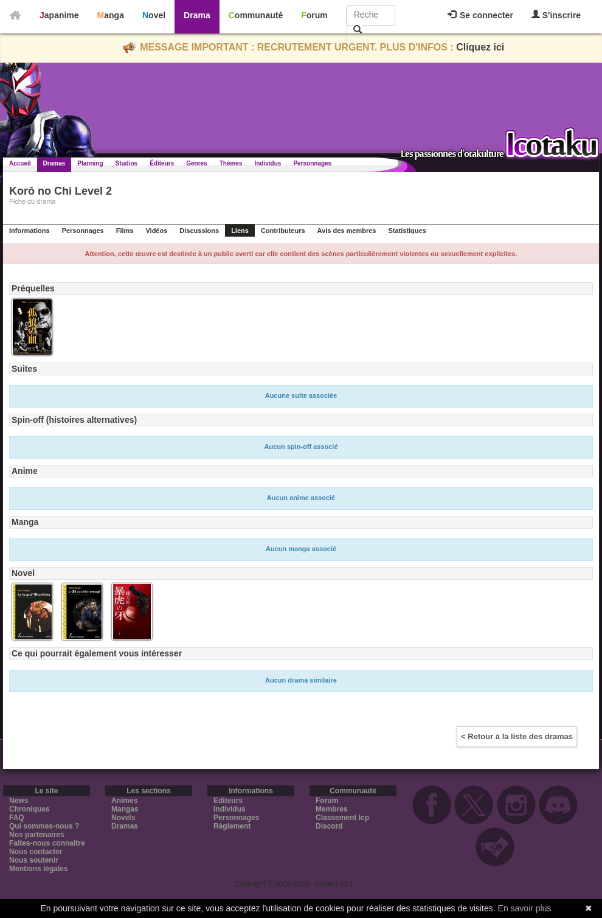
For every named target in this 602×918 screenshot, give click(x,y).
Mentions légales (38, 868)
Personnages (312, 163)
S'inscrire (556, 15)
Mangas (125, 809)
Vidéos (156, 230)
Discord (329, 826)
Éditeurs (162, 163)
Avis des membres (346, 230)
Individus (267, 163)
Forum (314, 15)
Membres (332, 809)
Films (125, 230)
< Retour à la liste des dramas (517, 736)
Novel (153, 15)
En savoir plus (525, 908)
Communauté (256, 15)
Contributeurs (283, 230)
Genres (196, 163)
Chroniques (29, 809)
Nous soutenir (33, 860)
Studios (127, 163)
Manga (110, 15)
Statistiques (407, 230)
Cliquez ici (480, 47)
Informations (29, 230)
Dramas (54, 163)
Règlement (232, 826)
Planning (90, 163)
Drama (197, 15)
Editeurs (228, 800)
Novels (123, 817)
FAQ (16, 817)
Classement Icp (342, 817)
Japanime (59, 15)
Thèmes (231, 163)
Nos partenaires (36, 834)
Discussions (199, 230)
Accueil (20, 163)
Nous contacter (35, 851)
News (18, 800)
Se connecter (480, 15)
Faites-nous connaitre (47, 843)
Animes (124, 800)
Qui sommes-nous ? (44, 826)
